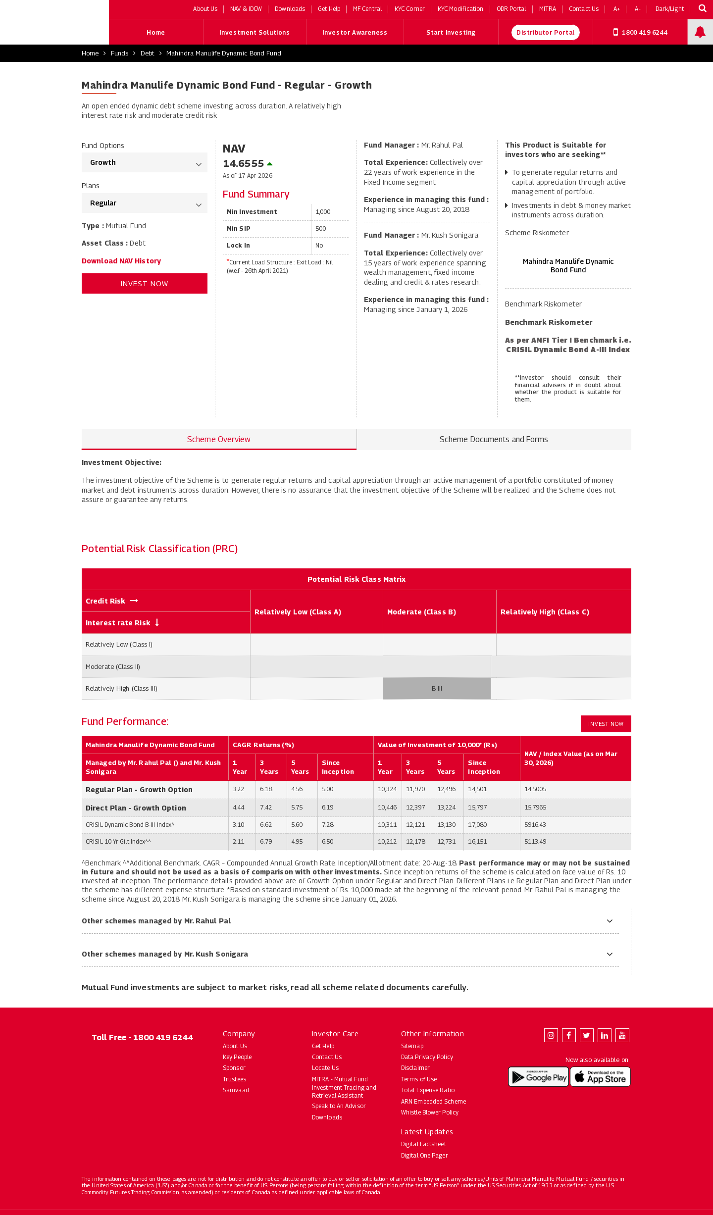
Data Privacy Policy (427, 1057)
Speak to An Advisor (339, 1106)
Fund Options (103, 145)
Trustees (234, 1079)
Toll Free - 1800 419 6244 (142, 1037)
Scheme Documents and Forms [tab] (494, 439)
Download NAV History (121, 260)
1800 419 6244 (640, 32)
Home (156, 32)
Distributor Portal (545, 32)
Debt (147, 53)
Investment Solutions (255, 32)
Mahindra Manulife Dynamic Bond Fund (223, 53)
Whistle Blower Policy (429, 1112)
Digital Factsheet (423, 1144)
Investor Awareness (355, 32)
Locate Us (325, 1067)
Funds (120, 53)
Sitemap (412, 1046)
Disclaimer (415, 1067)
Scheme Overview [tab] (219, 439)
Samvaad (236, 1090)
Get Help (323, 1046)
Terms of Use (419, 1079)
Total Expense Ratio (428, 1090)
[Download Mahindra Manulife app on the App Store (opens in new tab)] (600, 1076)
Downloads (327, 1117)
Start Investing (451, 32)
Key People (237, 1057)
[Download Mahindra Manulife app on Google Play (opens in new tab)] (538, 1076)
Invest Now (144, 283)
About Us (235, 1046)
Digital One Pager (424, 1155)
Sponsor (234, 1067)
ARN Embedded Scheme (433, 1101)
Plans (91, 185)
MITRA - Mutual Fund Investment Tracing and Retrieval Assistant (344, 1087)
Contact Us (327, 1057)
